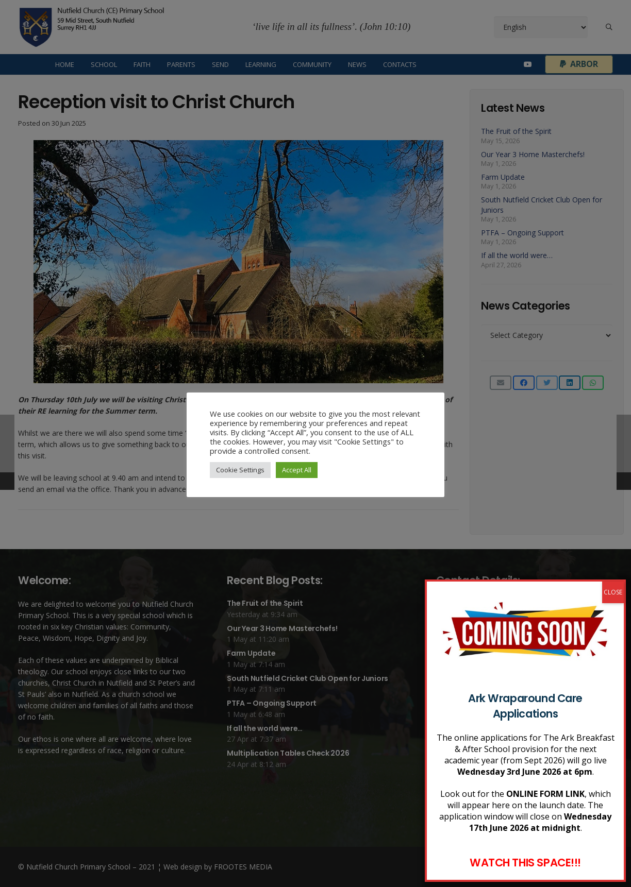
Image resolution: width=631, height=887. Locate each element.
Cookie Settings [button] (240, 469)
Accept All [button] (296, 469)
